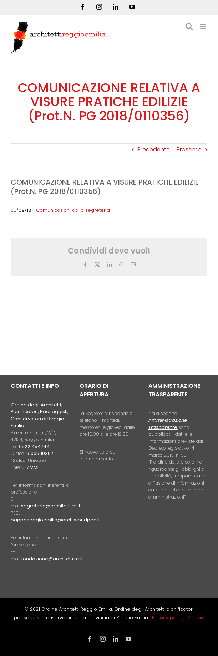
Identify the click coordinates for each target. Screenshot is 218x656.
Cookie (196, 617)
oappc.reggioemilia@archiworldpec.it (55, 519)
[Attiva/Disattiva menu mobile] (203, 26)
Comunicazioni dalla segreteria (73, 210)
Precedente (153, 149)
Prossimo (189, 149)
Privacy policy (168, 617)
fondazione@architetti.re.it (52, 558)
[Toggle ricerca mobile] (189, 26)
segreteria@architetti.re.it (50, 505)
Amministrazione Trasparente (167, 424)
